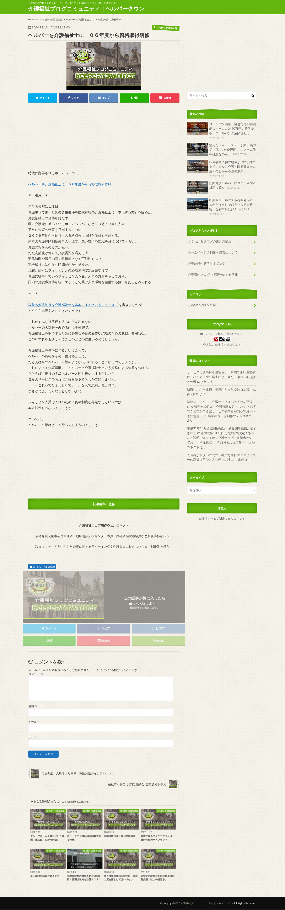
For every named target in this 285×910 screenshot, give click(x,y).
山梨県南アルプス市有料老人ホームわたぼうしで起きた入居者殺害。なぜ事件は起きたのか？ (221, 202)
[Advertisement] (103, 138)
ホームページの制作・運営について (211, 246)
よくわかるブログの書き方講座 (208, 235)
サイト (32, 737)
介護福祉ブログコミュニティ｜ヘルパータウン (86, 8)
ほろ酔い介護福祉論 (43, 566)
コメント (35, 674)
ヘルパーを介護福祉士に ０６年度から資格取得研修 (68, 184)
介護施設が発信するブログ (205, 257)
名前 (33, 706)
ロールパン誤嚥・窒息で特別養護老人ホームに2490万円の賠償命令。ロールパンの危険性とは (221, 131)
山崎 (232, 440)
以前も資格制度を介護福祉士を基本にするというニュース (71, 305)
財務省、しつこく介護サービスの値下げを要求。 (219, 393)
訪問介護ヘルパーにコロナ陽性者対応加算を (221, 185)
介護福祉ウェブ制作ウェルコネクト (222, 498)
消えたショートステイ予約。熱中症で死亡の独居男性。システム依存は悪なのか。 (221, 148)
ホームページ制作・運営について (222, 326)
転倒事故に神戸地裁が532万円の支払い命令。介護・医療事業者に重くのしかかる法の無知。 (221, 168)
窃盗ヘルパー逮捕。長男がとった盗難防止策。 (217, 381)
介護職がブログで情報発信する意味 (211, 267)
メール (34, 722)
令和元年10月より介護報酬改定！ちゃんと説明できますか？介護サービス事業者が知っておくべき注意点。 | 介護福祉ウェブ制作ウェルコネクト (220, 402)
